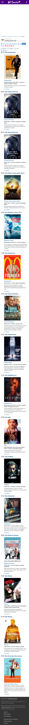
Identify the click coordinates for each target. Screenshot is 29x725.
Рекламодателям (7, 721)
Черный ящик (8, 362)
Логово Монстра (9, 119)
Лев (5, 445)
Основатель (7, 281)
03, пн (11, 44)
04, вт (15, 44)
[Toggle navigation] (2, 2)
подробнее (6, 89)
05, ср (19, 44)
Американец (7, 80)
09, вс (10, 46)
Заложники (7, 524)
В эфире (6, 484)
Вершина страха (8, 240)
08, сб (6, 46)
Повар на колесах (9, 563)
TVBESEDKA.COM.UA (12, 698)
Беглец (6, 604)
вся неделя (6, 44)
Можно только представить (12, 201)
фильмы (4, 48)
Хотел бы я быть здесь (11, 684)
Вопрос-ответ (7, 714)
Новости (6, 712)
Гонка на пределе (9, 322)
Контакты (6, 723)
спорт (17, 48)
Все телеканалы (7, 716)
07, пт (2, 46)
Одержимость (8, 403)
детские (5, 50)
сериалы (11, 48)
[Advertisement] (14, 20)
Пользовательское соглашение (11, 719)
